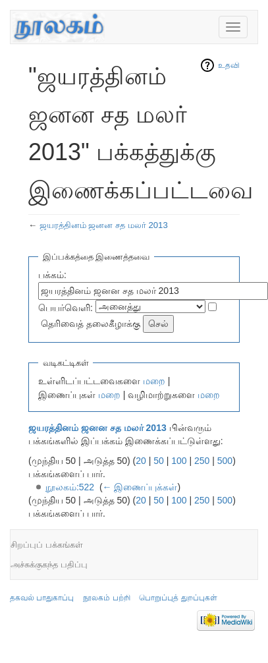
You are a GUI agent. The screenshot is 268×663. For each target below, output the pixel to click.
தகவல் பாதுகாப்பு (42, 597)
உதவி (229, 65)
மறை (154, 381)
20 (141, 460)
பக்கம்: (52, 275)
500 (224, 460)
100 (178, 460)
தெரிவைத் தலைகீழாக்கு (90, 323)
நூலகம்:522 (69, 487)
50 (158, 460)
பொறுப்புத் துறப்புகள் (178, 597)
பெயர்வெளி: (65, 308)
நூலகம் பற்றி (106, 597)
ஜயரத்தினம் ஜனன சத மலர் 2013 (104, 225)
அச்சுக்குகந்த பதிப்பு (49, 564)
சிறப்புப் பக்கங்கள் (47, 545)
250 (201, 460)
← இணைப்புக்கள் (140, 487)
